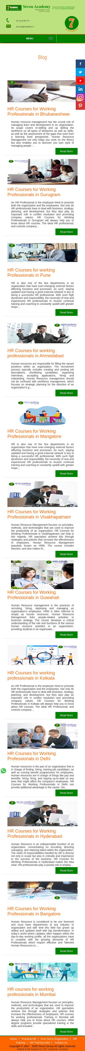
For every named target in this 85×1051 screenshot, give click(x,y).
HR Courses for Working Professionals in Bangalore (34, 911)
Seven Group (46, 1046)
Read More (66, 151)
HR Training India (40, 1042)
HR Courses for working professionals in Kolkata (31, 675)
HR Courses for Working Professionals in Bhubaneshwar (38, 111)
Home (13, 1038)
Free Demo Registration (54, 1038)
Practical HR (29, 1038)
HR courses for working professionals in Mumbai (31, 992)
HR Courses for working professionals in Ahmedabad (35, 353)
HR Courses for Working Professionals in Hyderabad (34, 833)
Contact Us (60, 1042)
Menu (29, 38)
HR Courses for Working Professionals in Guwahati (33, 595)
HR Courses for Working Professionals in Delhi (31, 756)
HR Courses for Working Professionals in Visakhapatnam (39, 514)
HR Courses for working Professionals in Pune (31, 272)
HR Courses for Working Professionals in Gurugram (33, 192)
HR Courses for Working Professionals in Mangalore (34, 434)
